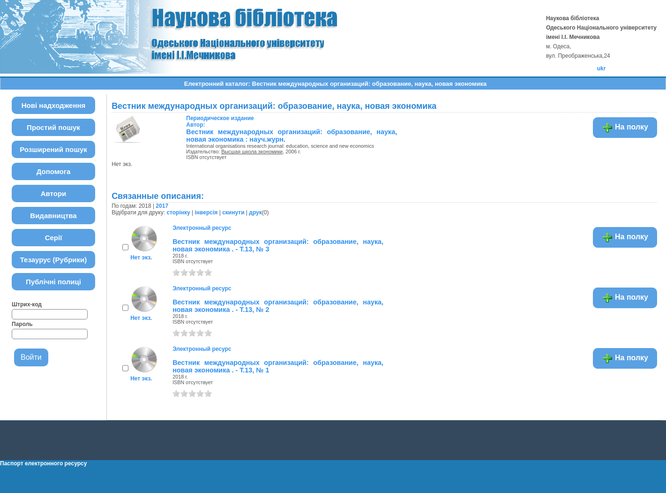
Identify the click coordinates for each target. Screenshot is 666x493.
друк (255, 212)
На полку (625, 127)
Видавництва (53, 216)
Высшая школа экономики (252, 151)
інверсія (206, 212)
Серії (53, 238)
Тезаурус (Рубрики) (53, 260)
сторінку (178, 212)
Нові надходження (54, 105)
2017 (162, 206)
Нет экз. (141, 257)
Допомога (54, 171)
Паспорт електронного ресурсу (43, 463)
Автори (54, 193)
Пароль (22, 324)
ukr (601, 68)
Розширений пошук (53, 149)
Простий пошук (53, 127)
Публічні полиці (53, 282)
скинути (233, 212)
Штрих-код (27, 304)
